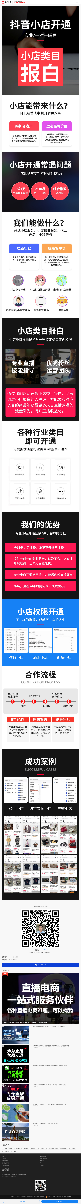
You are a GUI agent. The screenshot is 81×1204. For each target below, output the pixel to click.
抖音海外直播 (5, 1161)
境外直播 (26, 1148)
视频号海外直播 (5, 1163)
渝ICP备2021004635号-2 (39, 1196)
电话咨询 (59, 1201)
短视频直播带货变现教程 (15, 1148)
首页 (3, 1156)
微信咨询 (21, 1201)
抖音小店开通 (63, 1148)
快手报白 (13, 1151)
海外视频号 (72, 1148)
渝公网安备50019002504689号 (53, 1196)
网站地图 (69, 1196)
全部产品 (4, 1158)
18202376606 (5, 1170)
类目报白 (42, 1163)
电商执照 (42, 1161)
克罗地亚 (4, 1148)
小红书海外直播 (5, 1165)
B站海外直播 (43, 1156)
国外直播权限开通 (53, 1148)
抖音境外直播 (5, 1151)
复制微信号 (40, 965)
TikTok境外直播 (43, 1158)
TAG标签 (64, 1196)
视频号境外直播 (35, 1148)
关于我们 (42, 1165)
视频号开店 (44, 1148)
